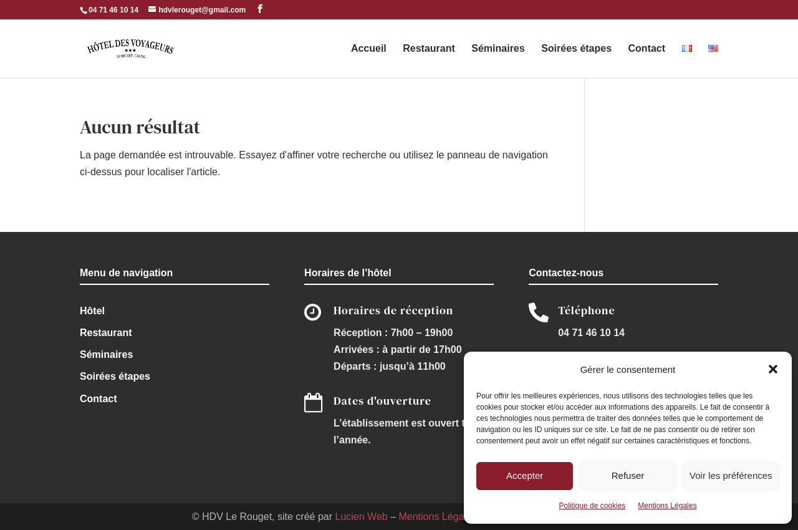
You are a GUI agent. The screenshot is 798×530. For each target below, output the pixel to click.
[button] (773, 369)
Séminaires (497, 49)
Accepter (524, 475)
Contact (647, 49)
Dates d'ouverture (382, 400)
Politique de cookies (592, 505)
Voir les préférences (731, 475)
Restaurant (429, 49)
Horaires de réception (393, 310)
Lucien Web (361, 516)
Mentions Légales (667, 505)
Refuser (628, 475)
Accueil (369, 49)
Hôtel (92, 311)
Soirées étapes (576, 49)
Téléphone (586, 310)
